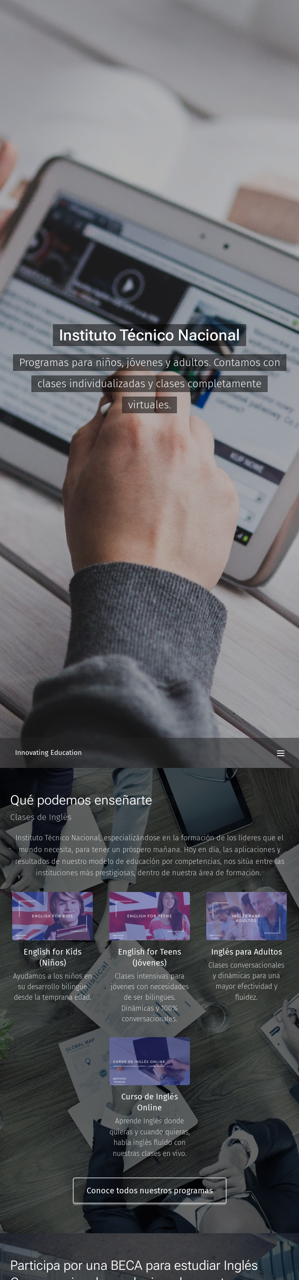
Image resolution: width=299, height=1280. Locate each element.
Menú (280, 753)
